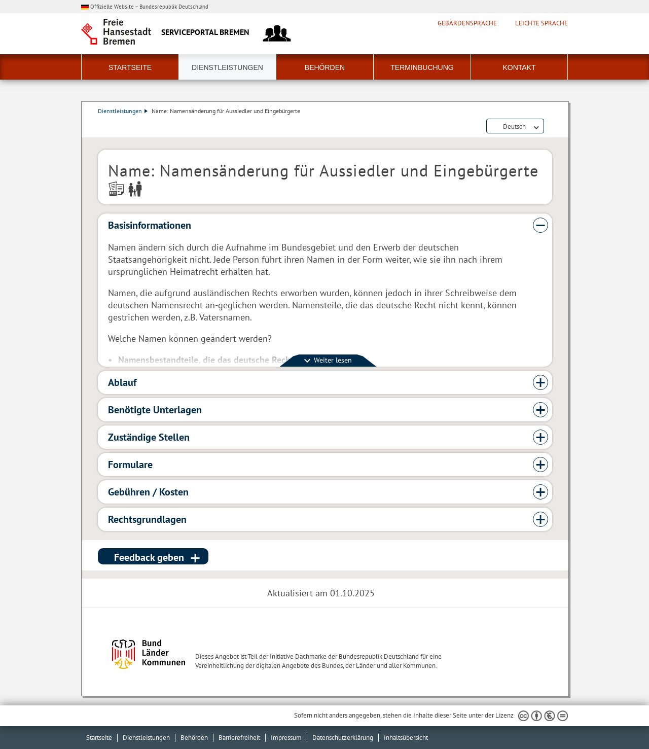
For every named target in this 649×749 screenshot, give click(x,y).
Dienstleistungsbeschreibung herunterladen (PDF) (550, 126)
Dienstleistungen (227, 67)
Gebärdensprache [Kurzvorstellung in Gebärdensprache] (467, 23)
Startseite (130, 67)
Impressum (286, 737)
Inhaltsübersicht (406, 737)
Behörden (325, 67)
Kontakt (518, 67)
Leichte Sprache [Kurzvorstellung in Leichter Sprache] (541, 23)
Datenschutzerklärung (342, 737)
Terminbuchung (421, 67)
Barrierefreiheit (239, 737)
